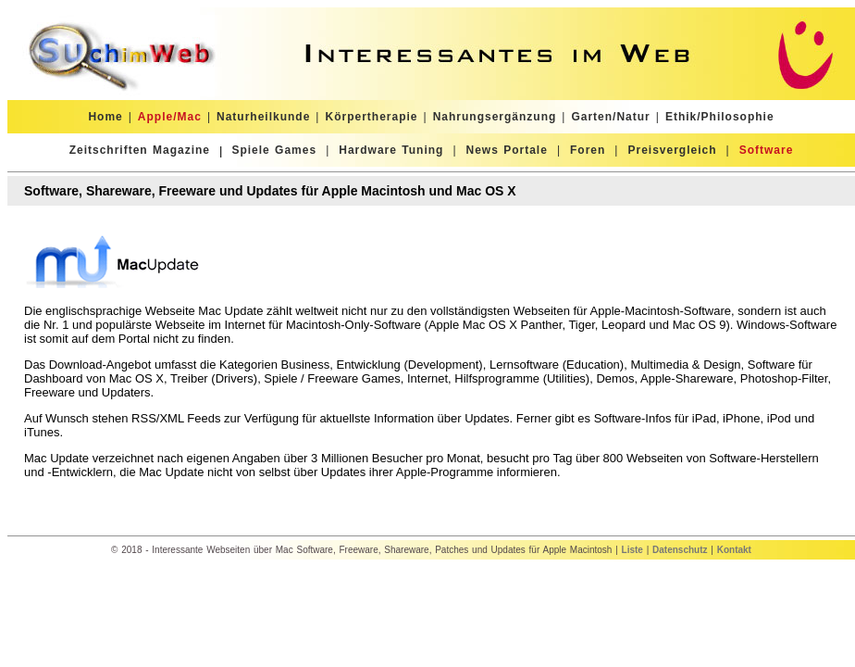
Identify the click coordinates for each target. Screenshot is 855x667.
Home (105, 116)
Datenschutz (679, 550)
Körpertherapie (371, 116)
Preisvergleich (671, 150)
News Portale (507, 150)
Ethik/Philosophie (719, 116)
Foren (587, 150)
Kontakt (734, 550)
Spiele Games (273, 150)
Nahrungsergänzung (495, 116)
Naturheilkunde (263, 116)
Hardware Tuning (391, 150)
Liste (632, 550)
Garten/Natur (610, 116)
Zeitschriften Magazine (139, 150)
